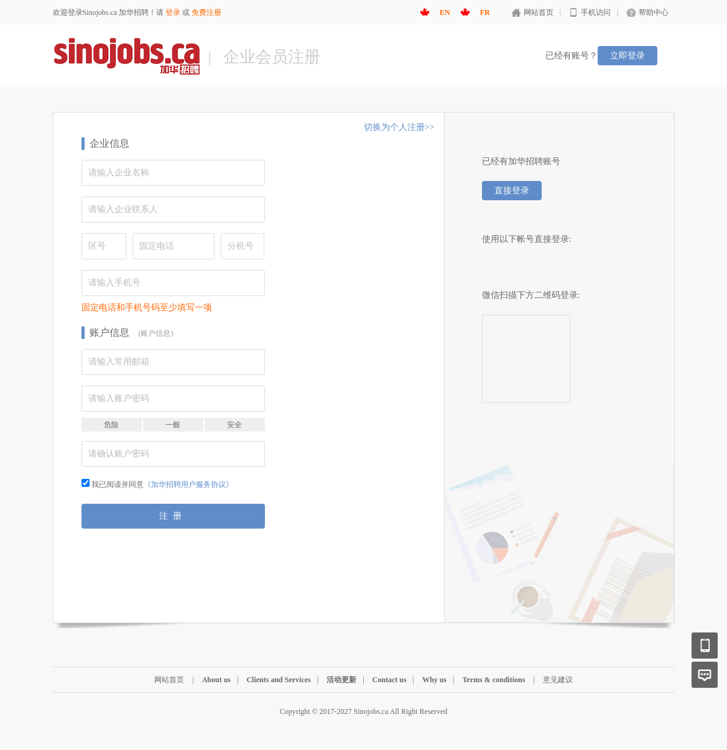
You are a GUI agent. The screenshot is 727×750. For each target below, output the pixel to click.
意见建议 (558, 679)
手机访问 (596, 12)
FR (485, 12)
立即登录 (627, 55)
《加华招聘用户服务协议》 (188, 484)
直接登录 (511, 190)
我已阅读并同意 (157, 484)
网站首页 (538, 12)
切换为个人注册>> (399, 127)
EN (445, 12)
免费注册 (206, 12)
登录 (172, 12)
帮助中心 (654, 12)
